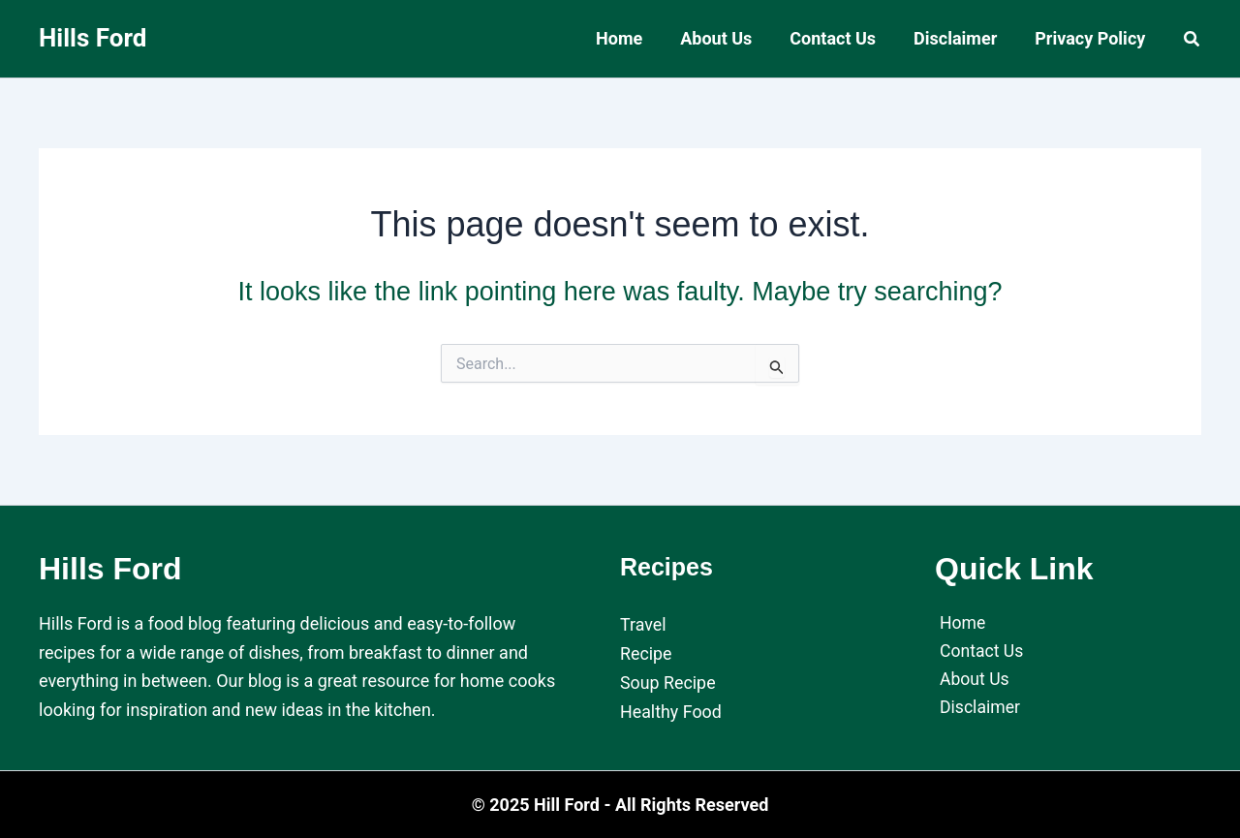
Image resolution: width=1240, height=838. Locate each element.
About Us (970, 681)
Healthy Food (671, 710)
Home (958, 623)
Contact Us (977, 652)
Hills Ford (92, 37)
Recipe (646, 653)
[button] (1192, 41)
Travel (643, 624)
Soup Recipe (668, 682)
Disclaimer (976, 709)
